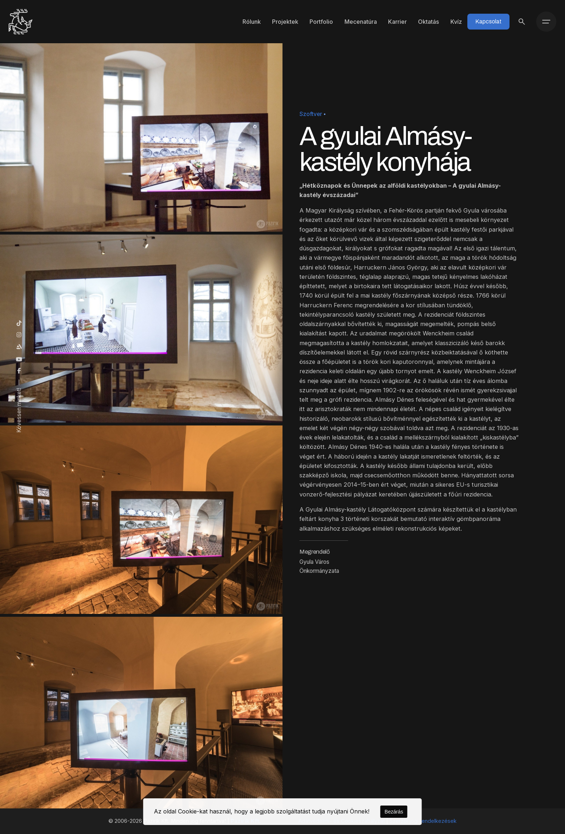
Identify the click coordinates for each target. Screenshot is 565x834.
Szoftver (310, 114)
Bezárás (393, 812)
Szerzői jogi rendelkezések (423, 821)
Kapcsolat (488, 21)
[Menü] (546, 22)
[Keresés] (521, 21)
